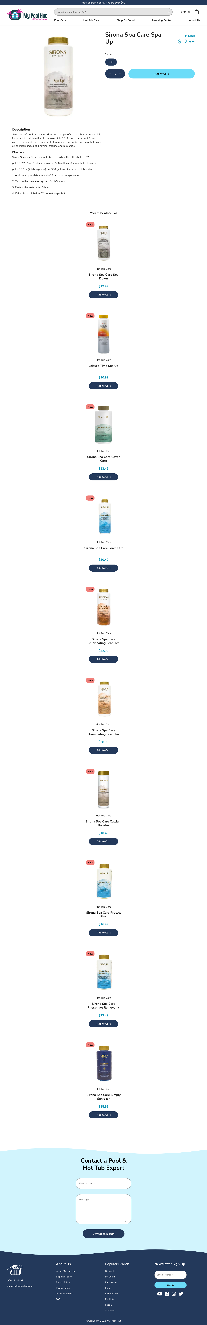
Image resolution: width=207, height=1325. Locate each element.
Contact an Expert (103, 1233)
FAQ (58, 1299)
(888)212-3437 (15, 1280)
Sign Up (170, 1285)
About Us (63, 1264)
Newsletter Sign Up (169, 1264)
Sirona (108, 1304)
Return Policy (63, 1282)
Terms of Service (64, 1293)
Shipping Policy (64, 1276)
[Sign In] (185, 11)
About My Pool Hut (66, 1271)
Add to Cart (162, 73)
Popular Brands (117, 1264)
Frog (107, 1288)
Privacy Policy (63, 1288)
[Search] (169, 12)
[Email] (102, 1183)
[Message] (102, 1209)
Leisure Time (112, 1293)
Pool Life (109, 1299)
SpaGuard (110, 1310)
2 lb (111, 62)
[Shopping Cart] (196, 11)
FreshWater (111, 1282)
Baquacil (109, 1271)
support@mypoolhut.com (20, 1286)
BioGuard (110, 1276)
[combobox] (110, 12)
